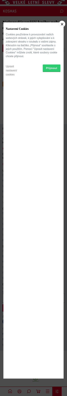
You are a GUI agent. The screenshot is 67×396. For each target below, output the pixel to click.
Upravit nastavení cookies (11, 220)
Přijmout (51, 218)
